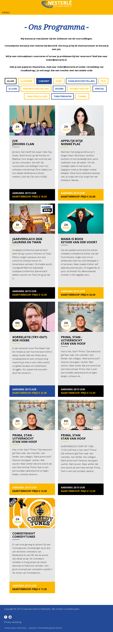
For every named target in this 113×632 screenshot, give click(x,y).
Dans (59, 81)
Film (103, 81)
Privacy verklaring (12, 622)
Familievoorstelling (81, 81)
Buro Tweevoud (19, 628)
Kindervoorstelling (36, 88)
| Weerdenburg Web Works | (50, 628)
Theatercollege (36, 96)
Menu (6, 12)
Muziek (59, 88)
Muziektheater (79, 88)
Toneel (82, 96)
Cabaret (44, 81)
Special (99, 88)
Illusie (13, 88)
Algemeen (26, 81)
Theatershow (63, 96)
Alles (10, 81)
